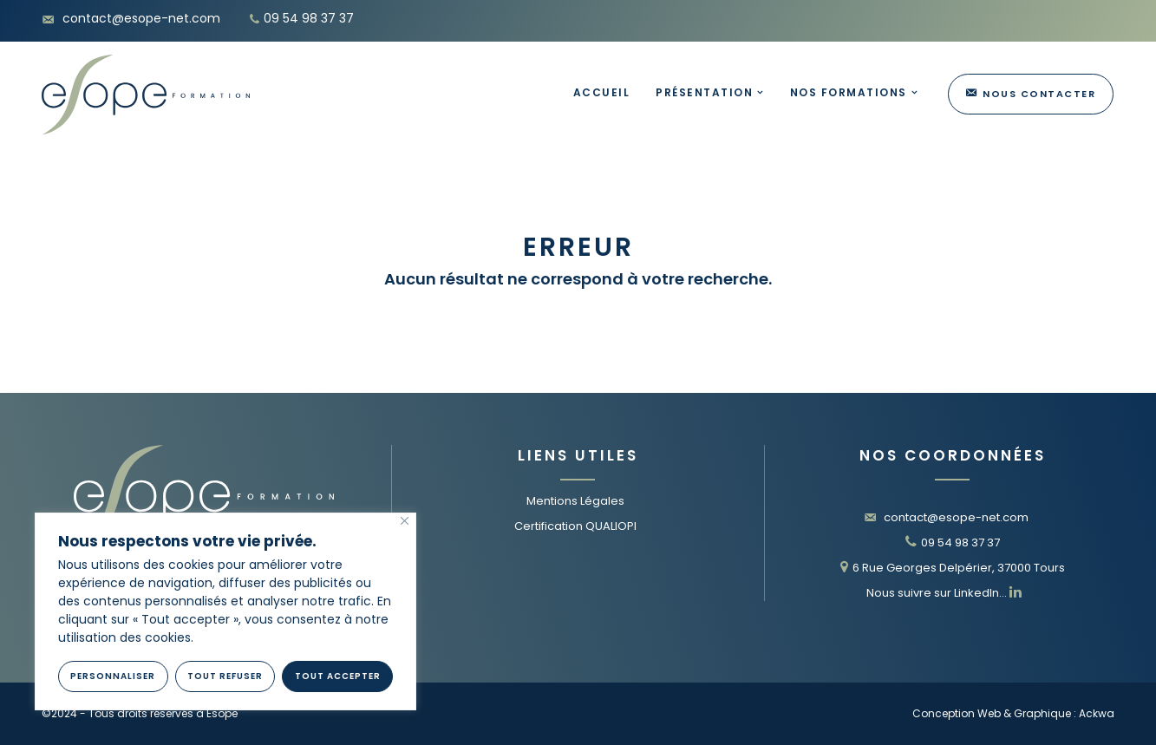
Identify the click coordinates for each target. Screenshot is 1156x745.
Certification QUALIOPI (575, 526)
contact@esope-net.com (946, 517)
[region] (225, 611)
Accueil (601, 92)
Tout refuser (225, 676)
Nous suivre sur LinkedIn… (944, 593)
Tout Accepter (338, 676)
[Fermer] (404, 521)
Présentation (704, 92)
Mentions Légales (575, 501)
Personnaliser (112, 676)
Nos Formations (848, 92)
